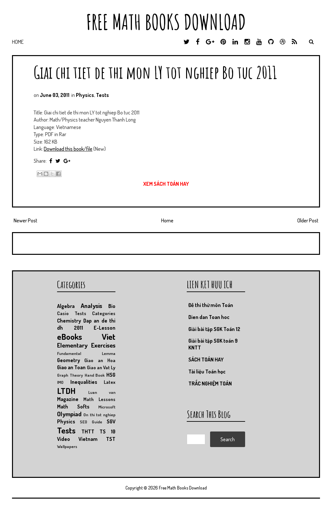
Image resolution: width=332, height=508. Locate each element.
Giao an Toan (71, 367)
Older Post (307, 220)
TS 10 (107, 431)
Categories (103, 313)
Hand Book (95, 375)
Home (18, 42)
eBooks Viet (86, 336)
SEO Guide (91, 421)
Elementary (72, 345)
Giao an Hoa (99, 360)
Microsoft (106, 406)
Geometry (68, 360)
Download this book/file (68, 149)
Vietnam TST (96, 439)
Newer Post (25, 220)
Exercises (103, 345)
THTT (87, 431)
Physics (85, 95)
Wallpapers (67, 446)
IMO (60, 382)
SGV (111, 421)
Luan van (101, 392)
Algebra (66, 306)
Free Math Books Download (166, 22)
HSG (110, 375)
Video (63, 439)
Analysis (91, 305)
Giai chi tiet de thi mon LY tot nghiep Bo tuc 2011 (155, 72)
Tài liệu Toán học (207, 371)
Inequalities (83, 382)
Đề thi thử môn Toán (210, 305)
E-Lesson (104, 328)
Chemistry (69, 320)
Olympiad (69, 414)
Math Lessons (99, 399)
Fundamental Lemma (86, 353)
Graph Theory (70, 375)
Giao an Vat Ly (101, 367)
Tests (102, 95)
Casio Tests (71, 313)
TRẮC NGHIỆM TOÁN (210, 383)
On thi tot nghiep (99, 414)
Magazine (67, 399)
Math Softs (73, 406)
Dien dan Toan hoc (209, 317)
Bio (111, 306)
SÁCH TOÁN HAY (206, 359)
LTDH (66, 390)
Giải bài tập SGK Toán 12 (214, 329)
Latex (109, 382)
